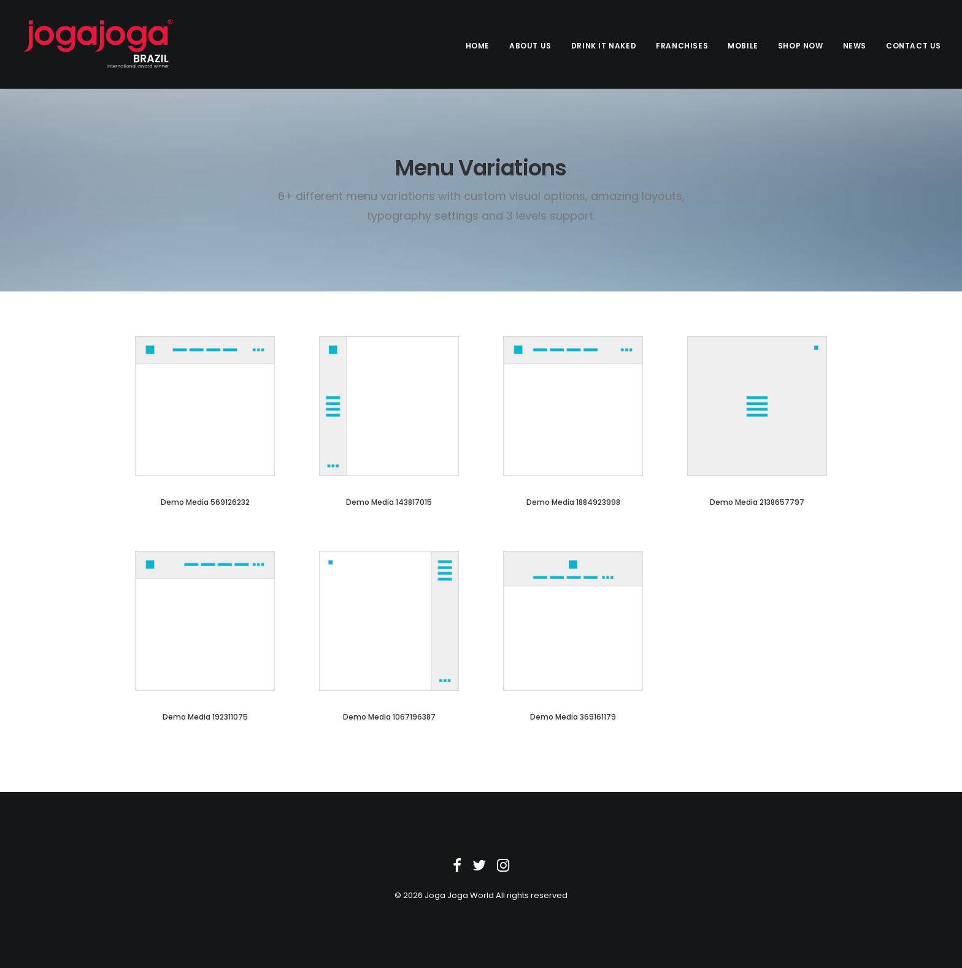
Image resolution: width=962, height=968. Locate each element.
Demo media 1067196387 (389, 717)
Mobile (743, 45)
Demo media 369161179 (573, 717)
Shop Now (800, 45)
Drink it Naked (603, 45)
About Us (530, 45)
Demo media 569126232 (205, 502)
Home (478, 45)
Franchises (682, 45)
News (854, 45)
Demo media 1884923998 (573, 502)
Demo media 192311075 (205, 717)
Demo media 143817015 (389, 502)
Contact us (913, 45)
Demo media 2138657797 (757, 502)
